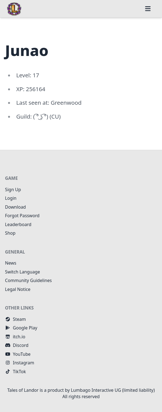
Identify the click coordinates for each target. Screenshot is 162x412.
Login (10, 198)
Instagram (19, 363)
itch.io (15, 337)
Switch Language (22, 272)
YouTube (18, 354)
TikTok (15, 372)
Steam (15, 319)
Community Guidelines (28, 280)
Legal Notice (18, 289)
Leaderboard (18, 224)
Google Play (21, 328)
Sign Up (13, 189)
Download (15, 207)
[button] (148, 8)
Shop (10, 233)
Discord (16, 345)
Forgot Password (22, 216)
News (10, 263)
